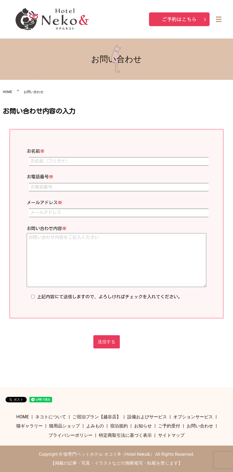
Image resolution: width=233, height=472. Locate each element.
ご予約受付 (169, 426)
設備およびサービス (147, 416)
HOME (7, 92)
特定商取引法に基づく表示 (125, 435)
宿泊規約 (119, 426)
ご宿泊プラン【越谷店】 (96, 416)
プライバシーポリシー (70, 435)
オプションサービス (193, 416)
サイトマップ (171, 435)
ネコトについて (50, 416)
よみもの (95, 426)
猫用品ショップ (64, 426)
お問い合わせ (200, 426)
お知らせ (143, 426)
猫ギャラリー (29, 426)
